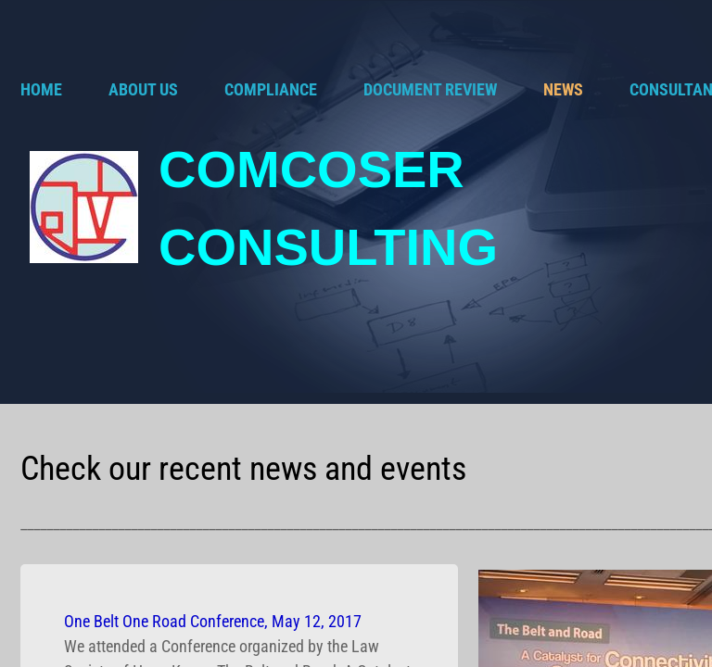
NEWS (563, 89)
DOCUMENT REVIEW (430, 89)
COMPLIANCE (270, 89)
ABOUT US (143, 89)
